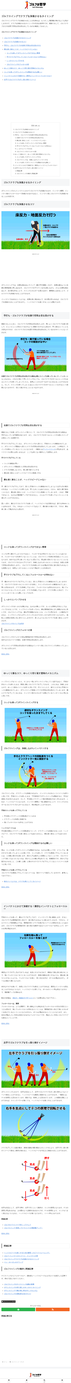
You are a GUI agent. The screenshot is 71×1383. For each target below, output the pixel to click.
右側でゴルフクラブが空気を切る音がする (30, 138)
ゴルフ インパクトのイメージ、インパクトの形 (21, 1257)
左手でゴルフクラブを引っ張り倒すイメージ (20, 79)
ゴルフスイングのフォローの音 (18, 64)
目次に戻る (5, 655)
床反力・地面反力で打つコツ (23, 999)
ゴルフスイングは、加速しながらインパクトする (32, 161)
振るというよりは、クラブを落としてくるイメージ (22, 883)
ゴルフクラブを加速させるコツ (15, 42)
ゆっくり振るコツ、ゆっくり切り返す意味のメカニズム (24, 68)
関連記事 (19, 172)
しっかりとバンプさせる (15, 61)
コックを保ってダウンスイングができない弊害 (23, 53)
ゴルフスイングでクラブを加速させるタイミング (21, 1260)
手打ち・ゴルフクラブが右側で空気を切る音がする (22, 45)
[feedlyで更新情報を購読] (18, 1311)
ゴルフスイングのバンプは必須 (12, 625)
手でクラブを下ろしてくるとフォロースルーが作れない (26, 57)
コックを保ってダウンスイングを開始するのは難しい (23, 72)
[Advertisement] (35, 97)
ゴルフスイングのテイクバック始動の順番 (19, 1286)
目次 (33, 125)
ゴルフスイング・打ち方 (8, 1303)
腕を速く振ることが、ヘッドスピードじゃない (20, 49)
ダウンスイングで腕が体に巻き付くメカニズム (20, 1292)
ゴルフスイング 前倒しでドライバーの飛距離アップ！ (23, 1229)
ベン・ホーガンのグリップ (13, 1264)
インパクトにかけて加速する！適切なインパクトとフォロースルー (28, 76)
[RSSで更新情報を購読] (53, 1311)
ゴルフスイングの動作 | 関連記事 (27, 175)
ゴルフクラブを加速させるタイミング (17, 38)
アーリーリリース (49, 451)
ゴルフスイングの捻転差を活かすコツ (17, 1295)
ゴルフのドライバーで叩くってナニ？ (17, 1226)
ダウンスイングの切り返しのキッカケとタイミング (22, 1289)
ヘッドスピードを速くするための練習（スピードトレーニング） (27, 1254)
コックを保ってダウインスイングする (29, 158)
